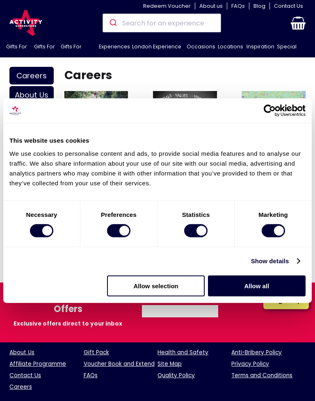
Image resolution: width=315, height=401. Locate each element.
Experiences (114, 46)
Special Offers (287, 50)
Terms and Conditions (261, 375)
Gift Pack (96, 352)
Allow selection (156, 285)
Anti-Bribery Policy (256, 352)
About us (211, 5)
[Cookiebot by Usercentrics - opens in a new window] (270, 111)
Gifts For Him (16, 50)
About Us (31, 95)
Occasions (201, 46)
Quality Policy (176, 375)
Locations (230, 46)
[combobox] (162, 23)
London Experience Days (156, 50)
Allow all (256, 285)
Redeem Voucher (167, 5)
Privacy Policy (250, 364)
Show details (270, 260)
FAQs (238, 5)
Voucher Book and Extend (119, 364)
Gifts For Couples (72, 50)
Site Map (170, 364)
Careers (31, 76)
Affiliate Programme (37, 364)
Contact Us (288, 5)
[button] (298, 23)
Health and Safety (183, 352)
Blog (259, 5)
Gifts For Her (44, 50)
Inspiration (260, 46)
